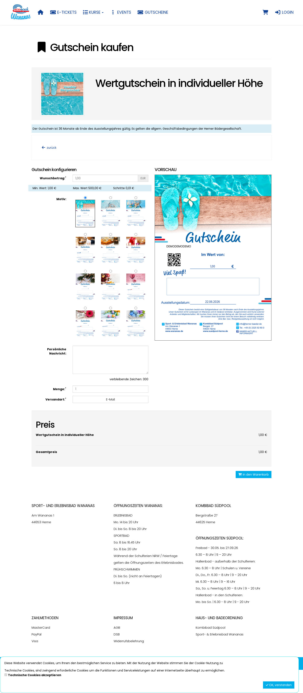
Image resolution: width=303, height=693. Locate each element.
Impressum (123, 641)
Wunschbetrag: (53, 178)
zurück (48, 148)
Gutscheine (152, 12)
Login (284, 12)
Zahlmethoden (45, 641)
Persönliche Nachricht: (56, 351)
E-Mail (110, 399)
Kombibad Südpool (210, 651)
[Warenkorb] (265, 12)
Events (120, 12)
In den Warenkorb (253, 498)
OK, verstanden (279, 685)
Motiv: (61, 199)
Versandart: (55, 399)
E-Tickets (63, 12)
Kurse (93, 12)
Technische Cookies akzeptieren (34, 675)
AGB (117, 651)
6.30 (199, 578)
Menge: (59, 389)
